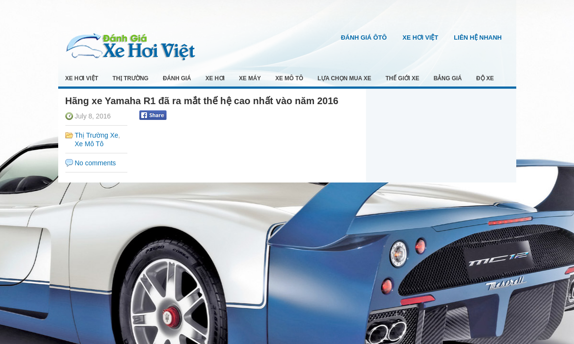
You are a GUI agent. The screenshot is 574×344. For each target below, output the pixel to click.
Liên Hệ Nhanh (477, 37)
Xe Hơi (215, 78)
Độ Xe (485, 78)
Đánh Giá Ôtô (363, 37)
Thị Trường (130, 78)
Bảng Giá (448, 78)
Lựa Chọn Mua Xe (344, 78)
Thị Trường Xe (96, 135)
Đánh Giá (177, 78)
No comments (95, 163)
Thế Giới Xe (402, 78)
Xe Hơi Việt (420, 37)
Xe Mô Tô (289, 78)
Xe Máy (250, 78)
